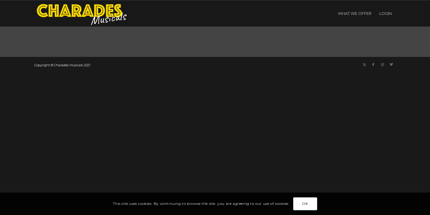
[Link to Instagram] (382, 64)
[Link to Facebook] (373, 64)
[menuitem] (354, 13)
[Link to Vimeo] (391, 64)
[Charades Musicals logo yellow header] (81, 13)
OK (305, 203)
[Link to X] (364, 64)
